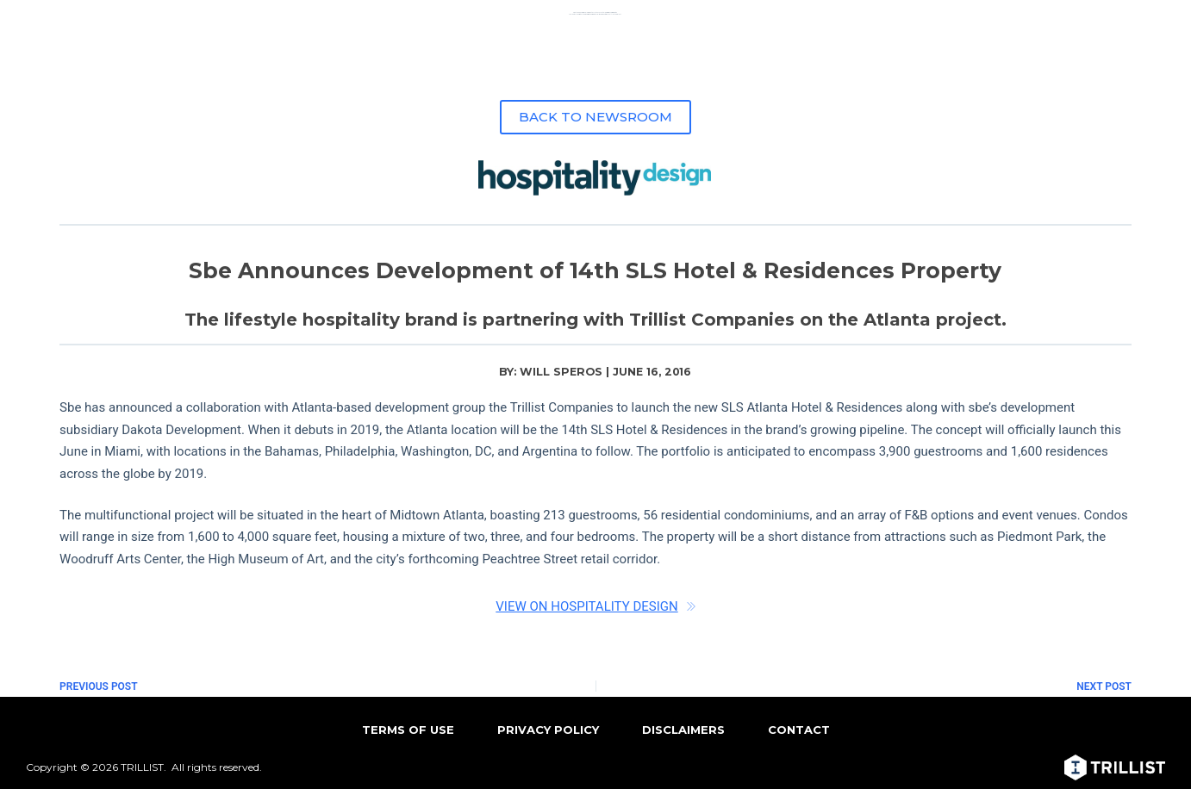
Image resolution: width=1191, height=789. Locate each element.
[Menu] (1154, 21)
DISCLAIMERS (683, 729)
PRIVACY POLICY (548, 729)
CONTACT (799, 729)
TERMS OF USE (408, 729)
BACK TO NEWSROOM (595, 117)
